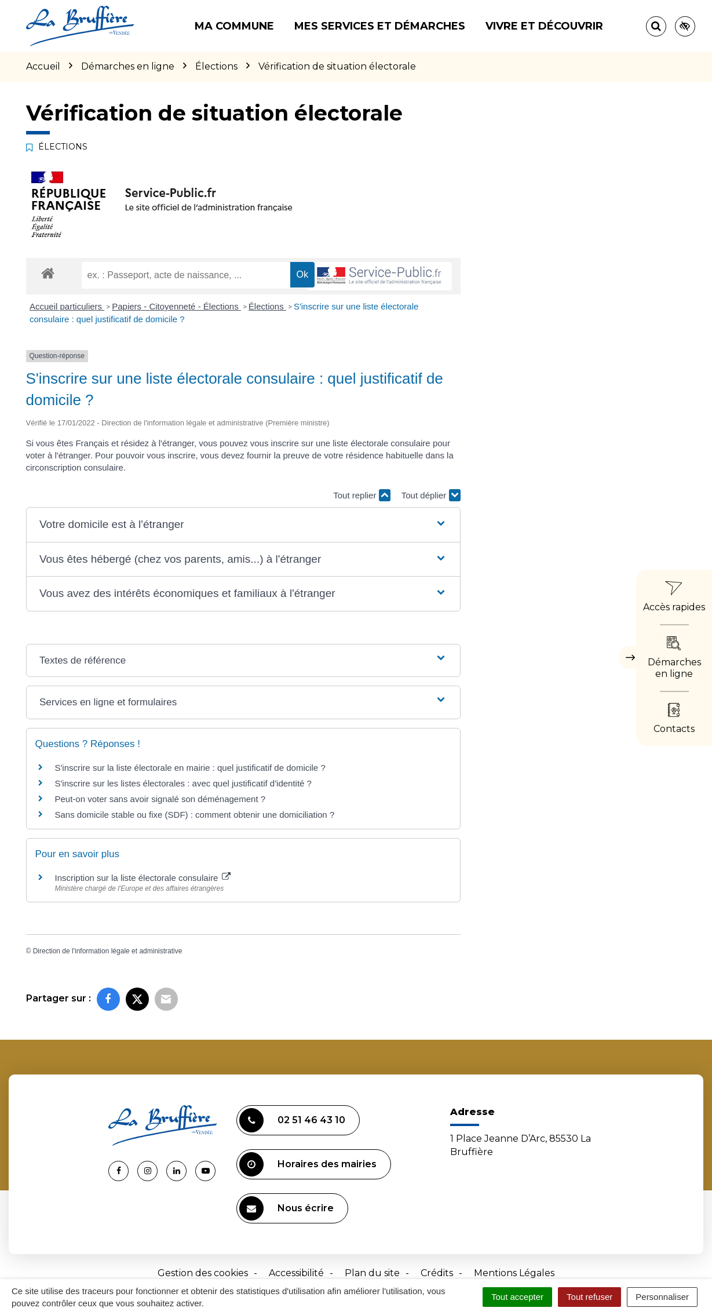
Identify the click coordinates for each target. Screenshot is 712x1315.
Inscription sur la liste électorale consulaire (143, 878)
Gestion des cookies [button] (203, 1272)
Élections (267, 306)
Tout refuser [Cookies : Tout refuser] (589, 1297)
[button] (243, 525)
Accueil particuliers (67, 306)
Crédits (437, 1272)
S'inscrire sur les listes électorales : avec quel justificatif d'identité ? (183, 783)
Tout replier (361, 495)
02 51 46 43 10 (292, 1120)
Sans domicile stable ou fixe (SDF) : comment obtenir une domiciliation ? (195, 814)
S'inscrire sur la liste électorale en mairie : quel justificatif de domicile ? (190, 768)
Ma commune (234, 26)
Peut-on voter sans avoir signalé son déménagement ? (160, 799)
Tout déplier (431, 495)
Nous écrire (286, 1208)
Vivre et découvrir (544, 26)
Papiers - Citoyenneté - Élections (176, 306)
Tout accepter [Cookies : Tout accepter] (517, 1297)
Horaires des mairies (308, 1164)
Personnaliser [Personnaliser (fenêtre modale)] (662, 1297)
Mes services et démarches (379, 26)
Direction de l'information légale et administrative (107, 951)
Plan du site (372, 1272)
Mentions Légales (514, 1272)
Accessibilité (296, 1272)
